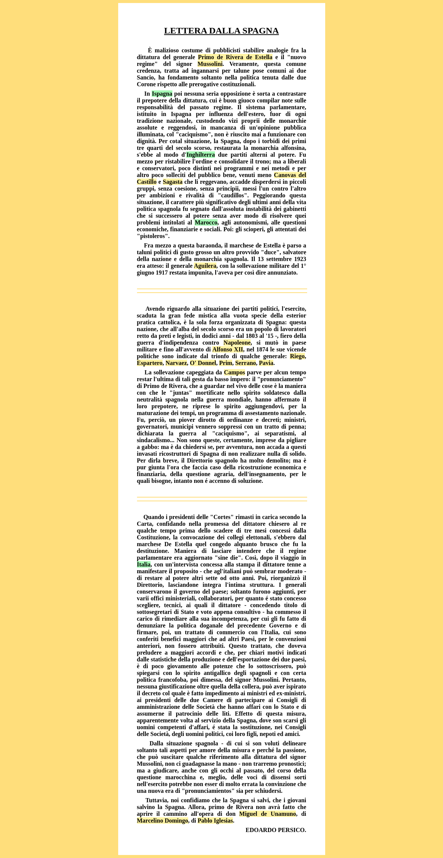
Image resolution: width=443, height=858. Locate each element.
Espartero (150, 363)
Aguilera (205, 266)
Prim (225, 363)
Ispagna (162, 93)
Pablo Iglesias (215, 820)
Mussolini (210, 64)
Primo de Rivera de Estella (235, 57)
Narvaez (176, 363)
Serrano (245, 363)
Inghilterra (200, 154)
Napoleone (237, 342)
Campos (234, 372)
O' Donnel (203, 363)
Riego (297, 356)
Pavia (266, 363)
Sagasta (173, 182)
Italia (144, 564)
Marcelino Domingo (162, 820)
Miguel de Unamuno (267, 814)
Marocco (206, 222)
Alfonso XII (227, 349)
